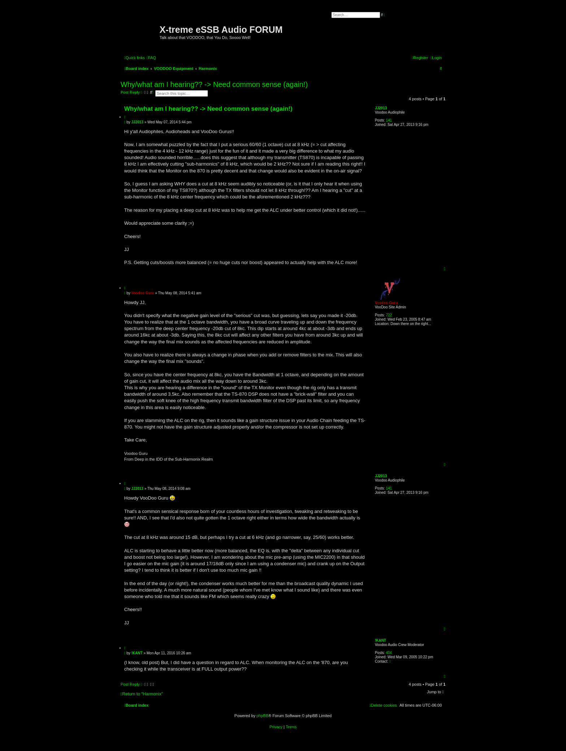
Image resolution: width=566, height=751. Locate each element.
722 (389, 315)
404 (389, 653)
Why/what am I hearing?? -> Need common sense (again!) (214, 84)
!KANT (380, 640)
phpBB (262, 715)
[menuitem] (151, 57)
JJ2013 (381, 108)
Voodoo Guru (386, 303)
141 (389, 120)
